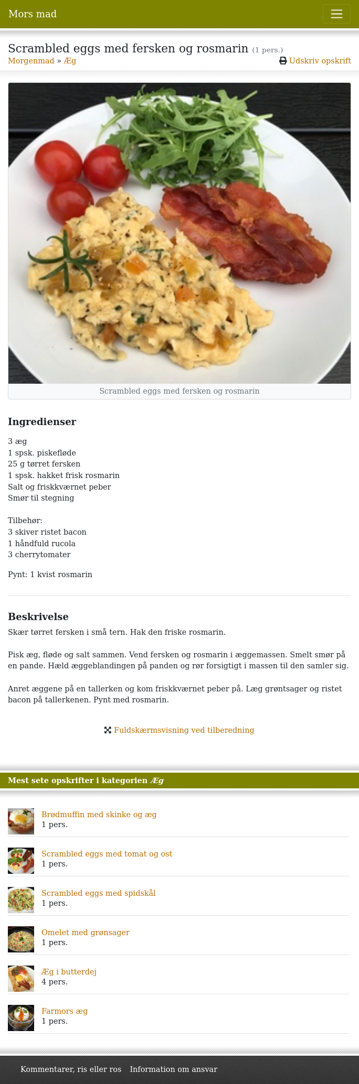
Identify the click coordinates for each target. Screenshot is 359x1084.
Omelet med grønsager (85, 932)
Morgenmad (31, 61)
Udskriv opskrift (320, 61)
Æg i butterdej (69, 972)
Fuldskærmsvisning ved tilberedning (184, 730)
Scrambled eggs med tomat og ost (106, 854)
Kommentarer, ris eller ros (70, 1069)
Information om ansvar (173, 1069)
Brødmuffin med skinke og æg (99, 814)
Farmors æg (64, 1011)
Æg (70, 61)
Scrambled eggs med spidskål (98, 893)
